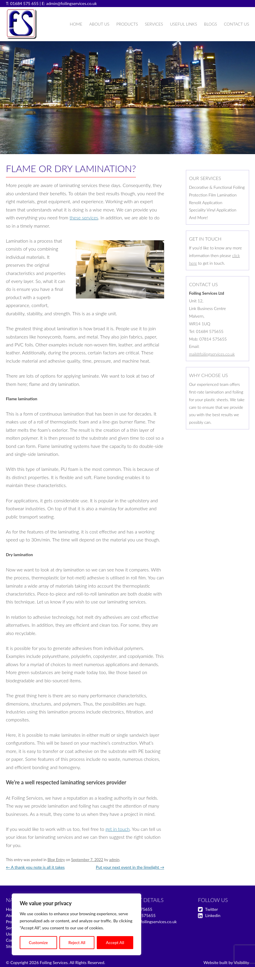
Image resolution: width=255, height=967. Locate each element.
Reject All (77, 942)
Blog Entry (56, 859)
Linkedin (212, 915)
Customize (38, 942)
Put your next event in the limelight (130, 867)
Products (127, 23)
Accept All (115, 942)
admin (114, 859)
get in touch (117, 829)
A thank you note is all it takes (35, 867)
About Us (99, 23)
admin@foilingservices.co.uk (71, 3)
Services (154, 23)
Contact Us (236, 23)
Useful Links (183, 23)
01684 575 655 (24, 3)
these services (84, 217)
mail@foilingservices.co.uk (212, 353)
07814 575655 (142, 915)
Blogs (210, 23)
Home (76, 23)
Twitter (211, 909)
